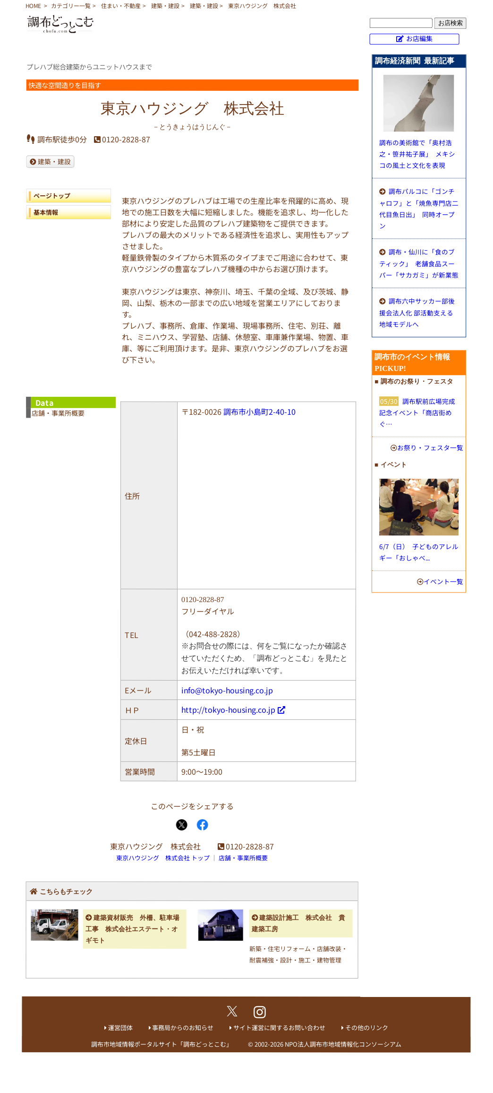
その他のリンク (366, 1027)
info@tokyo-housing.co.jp (227, 690)
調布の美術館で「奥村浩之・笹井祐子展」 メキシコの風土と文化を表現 (417, 154)
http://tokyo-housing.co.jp (228, 709)
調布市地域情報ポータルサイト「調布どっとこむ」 (161, 1044)
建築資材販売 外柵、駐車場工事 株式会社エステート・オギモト (132, 929)
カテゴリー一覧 (71, 5)
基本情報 (46, 212)
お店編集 (419, 38)
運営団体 (120, 1027)
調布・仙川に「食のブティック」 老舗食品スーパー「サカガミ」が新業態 (419, 263)
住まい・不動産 (121, 5)
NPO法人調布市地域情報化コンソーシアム (343, 1044)
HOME (33, 5)
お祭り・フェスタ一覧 (430, 447)
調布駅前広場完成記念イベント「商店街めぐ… (417, 412)
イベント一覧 (443, 581)
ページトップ (52, 195)
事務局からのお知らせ (182, 1027)
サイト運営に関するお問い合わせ (279, 1027)
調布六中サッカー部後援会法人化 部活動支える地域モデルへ (417, 312)
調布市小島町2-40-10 (259, 411)
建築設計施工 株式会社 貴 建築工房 (299, 923)
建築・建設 (165, 5)
